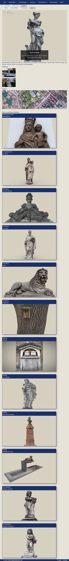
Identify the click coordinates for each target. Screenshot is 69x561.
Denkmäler (12, 2)
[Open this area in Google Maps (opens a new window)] (6, 108)
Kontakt (65, 560)
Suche (61, 2)
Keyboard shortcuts (44, 108)
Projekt (59, 560)
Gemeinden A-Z (42, 2)
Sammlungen (23, 2)
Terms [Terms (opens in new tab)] (65, 108)
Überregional (53, 2)
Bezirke (33, 2)
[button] (34, 99)
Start (5, 2)
